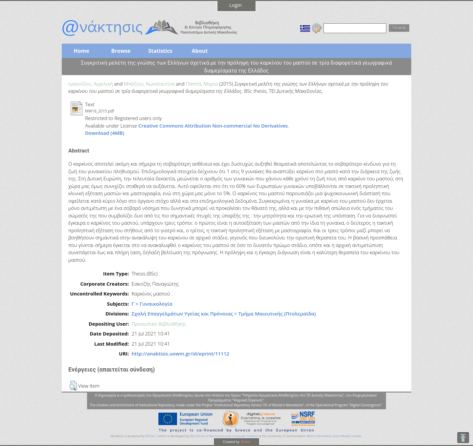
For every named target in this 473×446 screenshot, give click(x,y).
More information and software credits (334, 436)
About (200, 50)
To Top (463, 437)
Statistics (160, 50)
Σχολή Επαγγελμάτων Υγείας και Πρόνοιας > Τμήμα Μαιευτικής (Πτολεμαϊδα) (224, 313)
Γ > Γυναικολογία (152, 303)
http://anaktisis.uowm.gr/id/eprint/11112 (180, 353)
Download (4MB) (104, 133)
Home (81, 50)
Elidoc (245, 441)
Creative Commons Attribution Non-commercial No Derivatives (213, 125)
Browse (120, 50)
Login (235, 5)
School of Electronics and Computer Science (226, 436)
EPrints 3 (152, 436)
